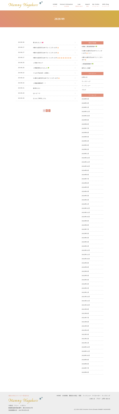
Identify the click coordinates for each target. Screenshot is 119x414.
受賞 (80, 395)
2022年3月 (85, 284)
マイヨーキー (96, 395)
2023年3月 (85, 242)
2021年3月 (85, 334)
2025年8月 (85, 124)
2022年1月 (85, 292)
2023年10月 (86, 216)
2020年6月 (85, 372)
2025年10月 (86, 115)
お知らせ (85, 77)
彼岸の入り (36, 88)
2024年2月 (85, 200)
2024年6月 (85, 183)
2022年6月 (85, 271)
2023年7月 (85, 229)
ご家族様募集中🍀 (88, 64)
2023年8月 (85, 225)
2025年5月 (85, 136)
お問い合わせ (106, 398)
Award (87, 5)
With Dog (105, 5)
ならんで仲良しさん (39, 98)
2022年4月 (85, 279)
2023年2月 (85, 246)
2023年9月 (85, 221)
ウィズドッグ (86, 81)
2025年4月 (85, 141)
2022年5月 (85, 275)
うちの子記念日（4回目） (41, 73)
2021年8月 (85, 313)
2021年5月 (85, 326)
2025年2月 (85, 149)
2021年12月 (86, 296)
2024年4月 (85, 191)
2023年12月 (86, 208)
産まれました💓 (38, 42)
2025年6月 (85, 132)
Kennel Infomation (66, 5)
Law (79, 5)
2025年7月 (85, 128)
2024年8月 (85, 174)
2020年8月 (85, 364)
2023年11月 (86, 212)
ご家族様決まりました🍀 (41, 68)
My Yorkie (95, 5)
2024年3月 (85, 195)
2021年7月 (85, 317)
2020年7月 (85, 368)
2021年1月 (85, 343)
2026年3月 (85, 103)
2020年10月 (86, 355)
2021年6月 (85, 322)
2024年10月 (86, 166)
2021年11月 (86, 300)
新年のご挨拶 (86, 68)
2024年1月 (85, 204)
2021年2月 (85, 338)
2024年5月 (85, 187)
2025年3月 (85, 145)
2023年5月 (85, 233)
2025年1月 (85, 153)
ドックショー (87, 395)
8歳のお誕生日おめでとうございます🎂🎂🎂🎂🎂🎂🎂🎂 (52, 57)
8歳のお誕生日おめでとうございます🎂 (46, 47)
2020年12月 (86, 347)
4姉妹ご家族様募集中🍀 (89, 46)
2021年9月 (85, 309)
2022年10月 (86, 258)
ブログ (84, 90)
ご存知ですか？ (38, 63)
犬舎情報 (65, 395)
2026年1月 (85, 107)
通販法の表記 (73, 395)
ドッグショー (86, 85)
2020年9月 (85, 359)
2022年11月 (86, 254)
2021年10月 (86, 305)
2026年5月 (85, 99)
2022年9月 (85, 263)
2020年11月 (86, 351)
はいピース (36, 93)
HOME (55, 5)
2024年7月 (85, 179)
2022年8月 (85, 267)
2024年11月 (86, 162)
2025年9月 (85, 120)
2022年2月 (85, 288)
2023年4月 (85, 237)
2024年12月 (86, 158)
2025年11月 (86, 111)
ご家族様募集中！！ (39, 83)
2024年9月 (85, 170)
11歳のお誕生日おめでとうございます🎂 (46, 78)
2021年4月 (85, 330)
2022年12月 (86, 250)
